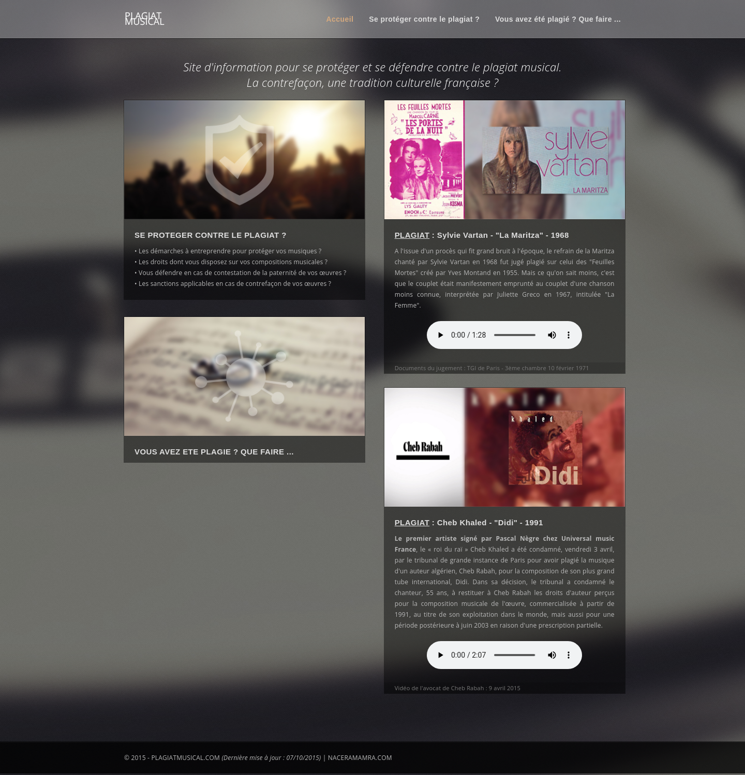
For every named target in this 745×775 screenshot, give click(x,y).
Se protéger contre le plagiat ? (424, 19)
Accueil (340, 19)
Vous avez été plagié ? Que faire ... (558, 19)
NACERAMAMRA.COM (360, 758)
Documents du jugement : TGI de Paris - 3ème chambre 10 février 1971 (495, 368)
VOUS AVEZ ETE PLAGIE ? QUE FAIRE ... (214, 453)
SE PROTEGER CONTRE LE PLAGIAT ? (211, 235)
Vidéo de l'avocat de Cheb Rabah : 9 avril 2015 (461, 686)
